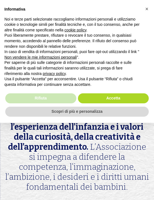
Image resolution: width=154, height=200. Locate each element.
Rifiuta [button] (41, 98)
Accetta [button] (113, 98)
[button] (146, 8)
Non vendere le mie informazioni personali (40, 57)
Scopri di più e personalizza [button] (76, 111)
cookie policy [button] (75, 30)
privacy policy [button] (54, 73)
